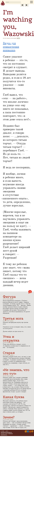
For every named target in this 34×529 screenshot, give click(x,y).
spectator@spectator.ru (6, 432)
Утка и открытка (11, 338)
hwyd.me (10, 433)
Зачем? (8, 417)
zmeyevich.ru (4, 434)
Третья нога (13, 318)
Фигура (9, 297)
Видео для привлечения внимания (11, 47)
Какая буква (13, 397)
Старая (9, 353)
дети (18, 38)
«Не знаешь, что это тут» (16, 372)
